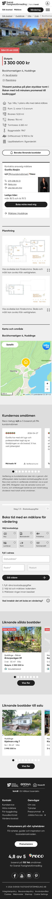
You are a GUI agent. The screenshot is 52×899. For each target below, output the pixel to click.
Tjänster (32, 808)
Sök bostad (7, 10)
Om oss (31, 804)
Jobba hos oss (35, 815)
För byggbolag (9, 811)
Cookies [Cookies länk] (8, 894)
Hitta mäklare (9, 808)
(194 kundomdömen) (18, 174)
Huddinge (20, 16)
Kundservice (8, 804)
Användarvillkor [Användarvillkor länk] (42, 891)
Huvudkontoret (9, 815)
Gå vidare (12, 577)
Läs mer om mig (15, 188)
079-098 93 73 (14, 181)
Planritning (11, 80)
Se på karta (11, 75)
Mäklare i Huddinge (18, 213)
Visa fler (26, 683)
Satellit (10, 344)
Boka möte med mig (26, 204)
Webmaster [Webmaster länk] (18, 894)
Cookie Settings (41, 894)
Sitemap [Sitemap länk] (29, 894)
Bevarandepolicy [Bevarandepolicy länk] (26, 891)
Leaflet (26, 395)
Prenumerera (26, 844)
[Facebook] (15, 876)
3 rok (37, 16)
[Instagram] (29, 876)
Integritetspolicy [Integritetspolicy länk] (9, 891)
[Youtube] (22, 876)
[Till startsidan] (20, 4)
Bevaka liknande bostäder (26, 152)
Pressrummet (34, 811)
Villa (29, 16)
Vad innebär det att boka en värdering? (22, 600)
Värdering (36, 10)
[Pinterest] (36, 876)
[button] (48, 9)
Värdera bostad (10, 818)
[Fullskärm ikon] (48, 271)
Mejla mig (12, 184)
